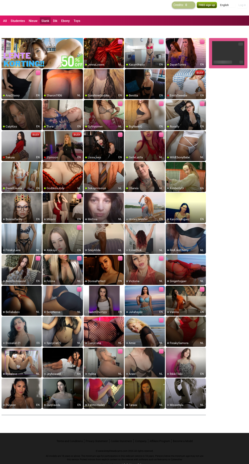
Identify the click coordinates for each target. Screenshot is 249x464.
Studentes (18, 21)
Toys (77, 21)
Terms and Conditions (70, 431)
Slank (45, 21)
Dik (55, 21)
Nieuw (33, 21)
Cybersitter (176, 449)
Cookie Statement (121, 431)
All (5, 21)
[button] (227, 7)
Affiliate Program (160, 431)
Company (141, 431)
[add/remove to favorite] (87, 31)
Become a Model (183, 431)
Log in (242, 7)
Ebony (65, 21)
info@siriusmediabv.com (135, 454)
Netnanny (162, 449)
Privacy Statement (97, 431)
